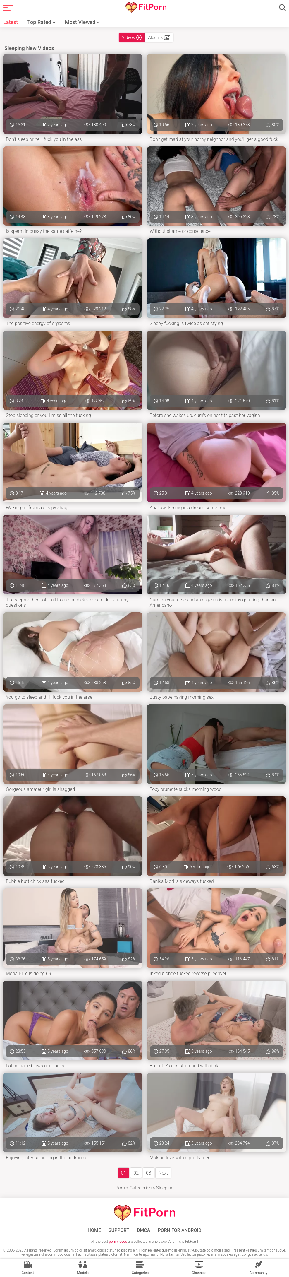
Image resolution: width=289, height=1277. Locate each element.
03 (148, 1173)
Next (163, 1173)
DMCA (143, 1230)
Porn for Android (179, 1230)
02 (136, 1173)
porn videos (118, 1242)
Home (94, 1230)
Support (119, 1230)
